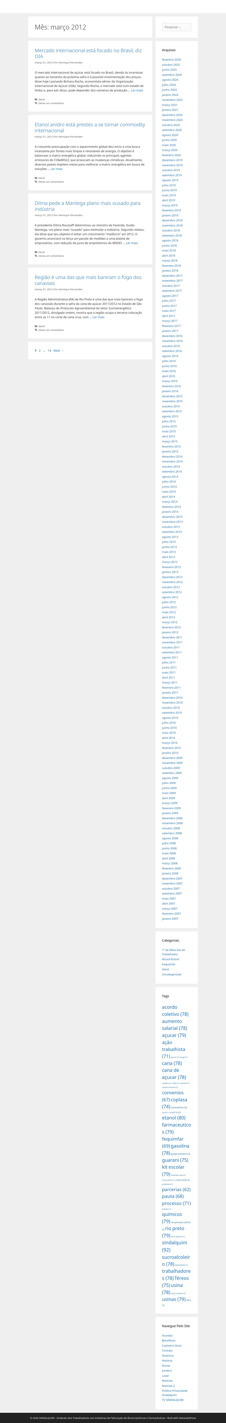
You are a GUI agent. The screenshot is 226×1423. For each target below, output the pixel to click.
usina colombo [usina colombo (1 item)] (178, 1293)
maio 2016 (169, 371)
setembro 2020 (172, 130)
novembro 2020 (172, 120)
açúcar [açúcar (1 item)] (175, 1057)
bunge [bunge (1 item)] (183, 1057)
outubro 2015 (171, 406)
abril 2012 (168, 617)
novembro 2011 (172, 642)
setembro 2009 (172, 773)
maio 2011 (169, 672)
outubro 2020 (171, 125)
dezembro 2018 (172, 220)
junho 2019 (169, 190)
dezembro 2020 (172, 115)
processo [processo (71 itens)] (176, 1203)
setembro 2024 (172, 75)
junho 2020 (169, 140)
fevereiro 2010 (171, 748)
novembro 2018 (172, 225)
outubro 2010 (171, 708)
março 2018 (170, 260)
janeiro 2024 (170, 95)
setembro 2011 (172, 652)
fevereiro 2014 (171, 507)
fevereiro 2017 (171, 326)
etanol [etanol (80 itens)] (173, 1117)
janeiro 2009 (170, 813)
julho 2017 (169, 301)
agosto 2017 (170, 296)
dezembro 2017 (172, 276)
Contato (167, 1350)
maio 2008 (169, 853)
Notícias (167, 1380)
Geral (41, 99)
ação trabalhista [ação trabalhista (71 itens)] (173, 1049)
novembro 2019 (172, 165)
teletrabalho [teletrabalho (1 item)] (181, 1265)
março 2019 (170, 205)
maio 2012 (169, 612)
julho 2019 (169, 185)
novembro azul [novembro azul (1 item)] (178, 1175)
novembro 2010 (172, 702)
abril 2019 (168, 200)
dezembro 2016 (172, 336)
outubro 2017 (171, 286)
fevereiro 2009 (171, 808)
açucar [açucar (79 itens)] (174, 1035)
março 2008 (170, 863)
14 (50, 350)
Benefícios (169, 1340)
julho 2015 (169, 421)
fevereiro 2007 (171, 913)
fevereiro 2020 (171, 155)
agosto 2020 (170, 135)
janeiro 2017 (170, 331)
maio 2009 (169, 793)
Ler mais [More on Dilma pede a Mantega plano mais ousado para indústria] (132, 243)
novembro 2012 (172, 582)
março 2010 (170, 743)
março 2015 (170, 441)
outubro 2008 (171, 828)
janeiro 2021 (170, 110)
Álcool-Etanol (170, 959)
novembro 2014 (172, 461)
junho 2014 (169, 486)
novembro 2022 (172, 100)
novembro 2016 (172, 341)
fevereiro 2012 (171, 627)
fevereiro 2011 (171, 687)
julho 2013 (169, 542)
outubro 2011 (171, 647)
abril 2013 (168, 557)
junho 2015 (169, 426)
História (167, 1360)
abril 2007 (168, 903)
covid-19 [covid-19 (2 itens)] (175, 1112)
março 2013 (170, 562)
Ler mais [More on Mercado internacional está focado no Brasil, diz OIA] (137, 90)
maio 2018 (169, 250)
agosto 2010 (170, 718)
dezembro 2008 (172, 818)
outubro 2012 (171, 587)
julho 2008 (169, 843)
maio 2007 (169, 898)
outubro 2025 (171, 65)
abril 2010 (168, 738)
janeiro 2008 (170, 873)
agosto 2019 (170, 180)
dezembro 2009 (172, 758)
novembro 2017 (172, 280)
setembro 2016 (172, 351)
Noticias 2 (168, 1386)
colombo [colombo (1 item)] (185, 1083)
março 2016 (170, 381)
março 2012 (170, 622)
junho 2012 (169, 607)
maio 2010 (169, 733)
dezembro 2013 (172, 517)
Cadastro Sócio (172, 1345)
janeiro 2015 (170, 451)
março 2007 (170, 908)
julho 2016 (169, 361)
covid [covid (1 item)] (165, 1112)
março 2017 (170, 321)
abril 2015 (168, 436)
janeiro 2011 (170, 692)
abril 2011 (168, 677)
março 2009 (170, 803)
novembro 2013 (172, 522)
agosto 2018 (170, 240)
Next (59, 350)
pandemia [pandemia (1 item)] (167, 1184)
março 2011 (170, 682)
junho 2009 (169, 788)
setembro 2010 (172, 712)
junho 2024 (169, 90)
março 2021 (170, 105)
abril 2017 (168, 316)
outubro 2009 (171, 768)
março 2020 (170, 150)
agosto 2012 (170, 597)
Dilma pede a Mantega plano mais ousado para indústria (88, 206)
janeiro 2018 (170, 270)
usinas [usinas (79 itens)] (174, 1299)
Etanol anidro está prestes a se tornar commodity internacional (90, 127)
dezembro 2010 (172, 697)
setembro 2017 (172, 291)
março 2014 (170, 501)
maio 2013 (169, 552)
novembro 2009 (172, 763)
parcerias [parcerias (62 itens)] (176, 1189)
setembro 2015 (172, 411)
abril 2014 (168, 497)
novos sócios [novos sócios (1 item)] (168, 1180)
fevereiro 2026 (171, 59)
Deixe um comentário (51, 103)
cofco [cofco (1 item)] (175, 1083)
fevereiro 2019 (171, 210)
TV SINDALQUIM (173, 1400)
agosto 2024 (170, 80)
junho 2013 (169, 547)
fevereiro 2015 (171, 446)
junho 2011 (169, 667)
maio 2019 (169, 195)
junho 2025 (169, 69)
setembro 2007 (172, 893)
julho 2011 (169, 662)
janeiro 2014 (170, 512)
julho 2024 (169, 85)
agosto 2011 (170, 657)
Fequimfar (169, 964)
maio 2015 (169, 431)
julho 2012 (169, 602)
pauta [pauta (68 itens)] (173, 1196)
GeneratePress (187, 1418)
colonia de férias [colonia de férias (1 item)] (170, 1087)
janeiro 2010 (170, 753)
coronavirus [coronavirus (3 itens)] (179, 1107)
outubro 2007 (171, 888)
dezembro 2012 (172, 577)
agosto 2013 (170, 537)
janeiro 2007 (170, 919)
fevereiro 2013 (171, 567)
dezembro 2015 (172, 396)
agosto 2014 (170, 476)
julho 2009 (169, 783)
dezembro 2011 (172, 637)
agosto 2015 (170, 416)
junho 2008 (169, 848)
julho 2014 (169, 481)
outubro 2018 (171, 230)
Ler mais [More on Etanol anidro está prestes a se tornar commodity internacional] (57, 169)
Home (166, 1365)
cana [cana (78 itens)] (172, 1063)
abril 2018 (168, 255)
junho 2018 (169, 245)
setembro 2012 (172, 592)
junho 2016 (169, 366)
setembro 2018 (172, 235)
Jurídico (167, 1370)
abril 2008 (168, 858)
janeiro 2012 (170, 632)
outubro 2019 (171, 170)
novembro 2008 (172, 823)
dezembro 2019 (172, 160)
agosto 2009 (170, 778)
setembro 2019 (172, 175)
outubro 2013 (171, 527)
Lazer (165, 1376)
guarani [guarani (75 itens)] (175, 1160)
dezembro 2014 (172, 456)
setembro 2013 (172, 532)
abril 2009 (168, 798)
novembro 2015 (172, 401)
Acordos (167, 1335)
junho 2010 (169, 728)
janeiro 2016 (170, 391)
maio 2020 (169, 145)
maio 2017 (169, 311)
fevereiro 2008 (171, 868)
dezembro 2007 (172, 878)
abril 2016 (168, 376)
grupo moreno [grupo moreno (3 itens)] (180, 1153)
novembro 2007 (172, 883)
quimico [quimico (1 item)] (166, 1209)
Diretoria (168, 1355)
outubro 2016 (171, 346)
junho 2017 (169, 306)
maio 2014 (169, 491)
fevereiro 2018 (171, 265)
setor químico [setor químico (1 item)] (178, 1236)
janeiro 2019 (170, 215)
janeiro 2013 (170, 572)
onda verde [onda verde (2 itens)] (183, 1179)
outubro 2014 (171, 466)
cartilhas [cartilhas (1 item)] (167, 1083)
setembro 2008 (172, 833)
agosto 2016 (170, 356)
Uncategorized (171, 974)
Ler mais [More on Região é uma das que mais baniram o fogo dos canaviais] (98, 317)
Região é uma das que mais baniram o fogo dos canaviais (88, 280)
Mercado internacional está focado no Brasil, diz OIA (88, 53)
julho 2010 (169, 723)
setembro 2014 (172, 471)
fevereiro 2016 (171, 386)
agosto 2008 (170, 838)
